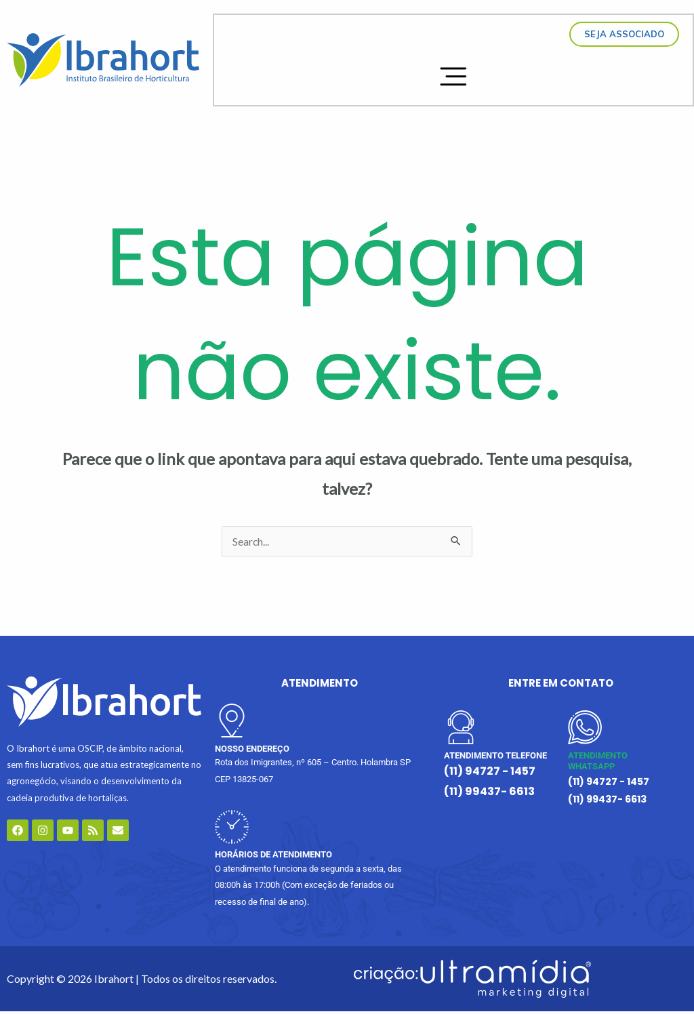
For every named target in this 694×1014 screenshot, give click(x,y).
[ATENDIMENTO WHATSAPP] (585, 730)
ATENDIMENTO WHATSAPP (598, 764)
